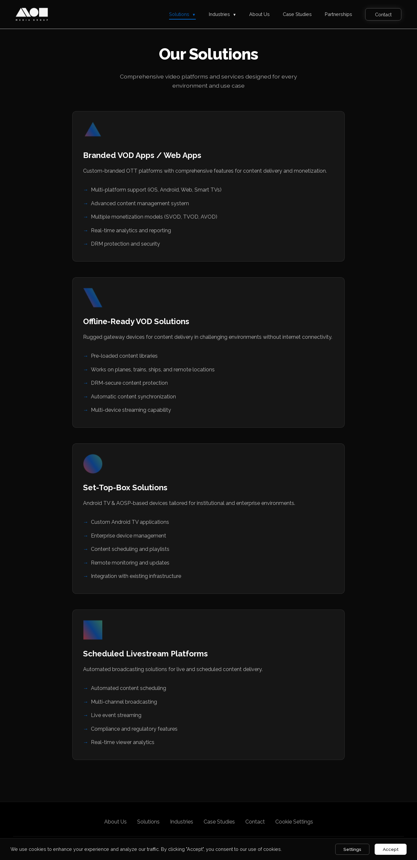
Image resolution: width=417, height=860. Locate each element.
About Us (259, 14)
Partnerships (338, 14)
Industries (223, 14)
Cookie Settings (294, 822)
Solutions (182, 14)
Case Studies (297, 14)
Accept (390, 849)
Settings (352, 849)
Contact (383, 14)
